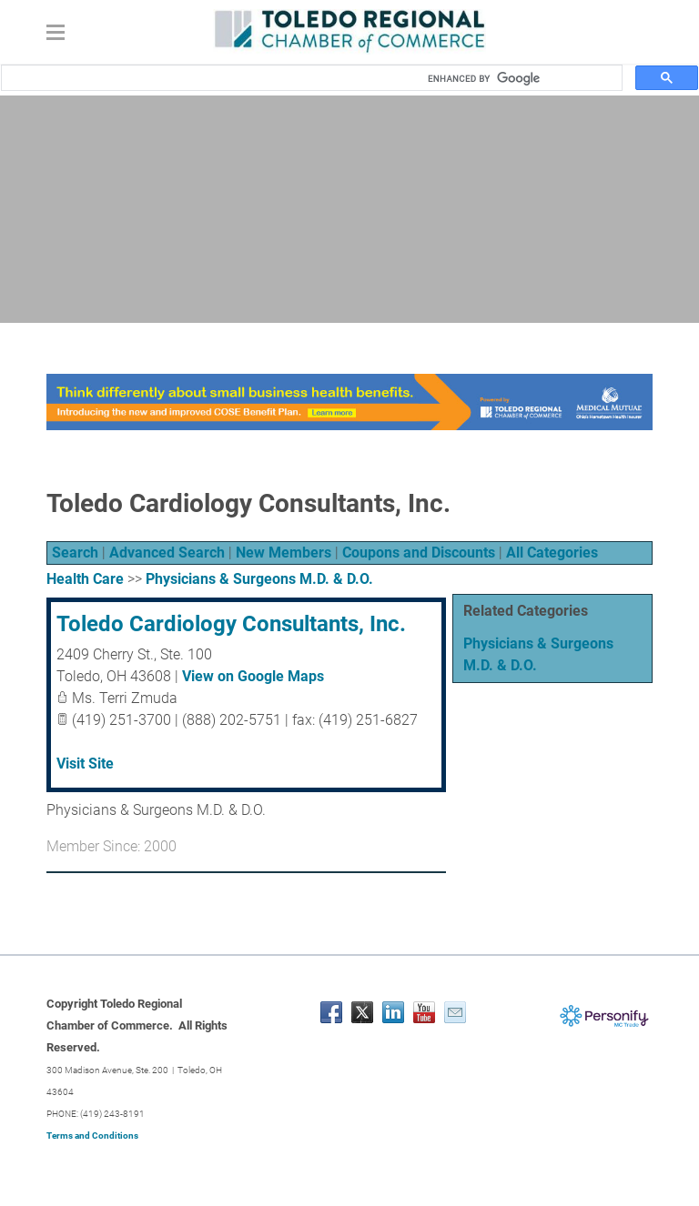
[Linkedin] (393, 1012)
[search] (519, 78)
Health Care (85, 579)
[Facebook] (331, 1012)
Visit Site (85, 763)
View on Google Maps (253, 676)
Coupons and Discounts (418, 552)
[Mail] (455, 1012)
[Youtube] (424, 1012)
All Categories (552, 552)
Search (75, 552)
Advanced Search (167, 552)
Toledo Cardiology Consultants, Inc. (231, 624)
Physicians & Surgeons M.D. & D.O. (259, 579)
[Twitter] (362, 1012)
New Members (283, 552)
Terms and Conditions (92, 1136)
